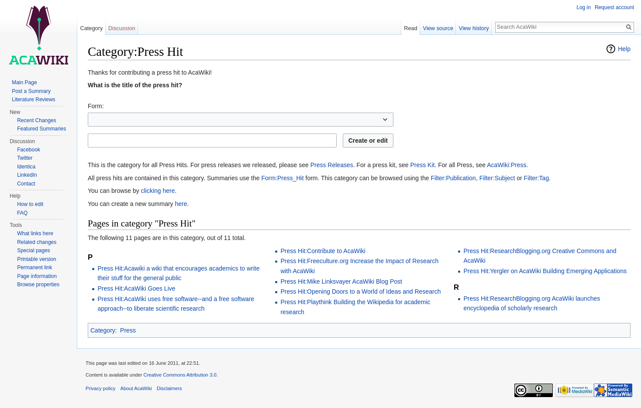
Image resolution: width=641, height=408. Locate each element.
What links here (35, 233)
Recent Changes (36, 120)
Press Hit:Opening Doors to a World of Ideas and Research (360, 291)
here (181, 203)
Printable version (36, 259)
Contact (26, 184)
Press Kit (422, 164)
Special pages (33, 250)
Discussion (121, 28)
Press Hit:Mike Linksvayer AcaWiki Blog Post (341, 281)
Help (624, 48)
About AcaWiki (136, 388)
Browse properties (38, 284)
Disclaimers (169, 388)
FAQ (22, 213)
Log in (583, 7)
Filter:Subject (497, 178)
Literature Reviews (33, 99)
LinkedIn (27, 175)
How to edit (30, 204)
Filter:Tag (536, 178)
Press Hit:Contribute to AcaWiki (322, 250)
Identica (26, 167)
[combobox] (240, 120)
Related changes (36, 242)
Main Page (24, 82)
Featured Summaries (41, 129)
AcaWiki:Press (506, 164)
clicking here (158, 190)
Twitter (24, 158)
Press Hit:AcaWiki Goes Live (136, 288)
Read (410, 28)
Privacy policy (100, 388)
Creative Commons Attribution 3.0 (179, 374)
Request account (614, 7)
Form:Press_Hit (282, 178)
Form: (96, 106)
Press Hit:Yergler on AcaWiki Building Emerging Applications (545, 270)
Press (128, 330)
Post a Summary (31, 91)
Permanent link (34, 267)
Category (102, 330)
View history (474, 28)
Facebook (28, 150)
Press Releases (331, 164)
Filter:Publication (453, 178)
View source (438, 28)
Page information (37, 276)
